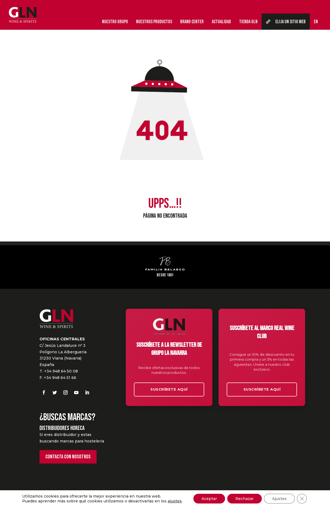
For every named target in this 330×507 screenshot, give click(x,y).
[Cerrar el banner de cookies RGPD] (302, 498)
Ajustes (279, 498)
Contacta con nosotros (68, 457)
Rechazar (244, 498)
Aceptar (209, 498)
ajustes (175, 501)
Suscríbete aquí (169, 389)
